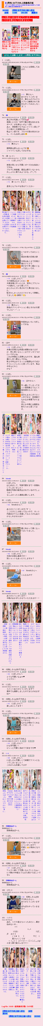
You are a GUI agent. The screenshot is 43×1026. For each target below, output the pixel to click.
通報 (6, 64)
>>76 (8, 182)
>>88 (8, 758)
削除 (36, 62)
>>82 (22, 381)
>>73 (8, 160)
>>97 (8, 868)
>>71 (22, 94)
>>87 (22, 570)
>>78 (8, 278)
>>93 (8, 743)
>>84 (8, 505)
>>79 (8, 305)
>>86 (8, 554)
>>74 (8, 144)
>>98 (22, 897)
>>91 (8, 703)
